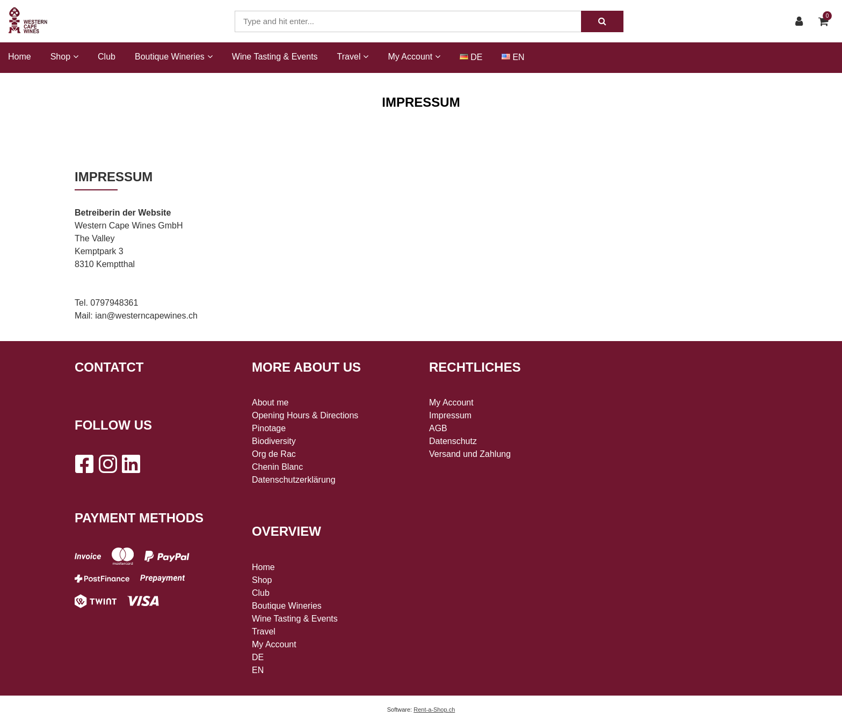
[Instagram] (107, 464)
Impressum (450, 415)
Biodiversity (274, 441)
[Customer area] (801, 21)
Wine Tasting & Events (275, 56)
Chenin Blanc (277, 466)
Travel (263, 631)
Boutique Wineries (287, 605)
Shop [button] (64, 56)
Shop (262, 580)
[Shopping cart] (826, 21)
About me (270, 402)
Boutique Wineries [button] (174, 56)
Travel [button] (353, 56)
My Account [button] (414, 56)
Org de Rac (274, 454)
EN (518, 57)
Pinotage (269, 428)
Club (106, 56)
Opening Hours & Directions (305, 415)
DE (476, 57)
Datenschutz (453, 441)
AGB (438, 428)
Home (19, 56)
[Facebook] (84, 464)
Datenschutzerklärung (294, 479)
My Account (274, 644)
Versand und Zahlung (470, 454)
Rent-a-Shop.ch (434, 709)
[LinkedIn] (131, 464)
